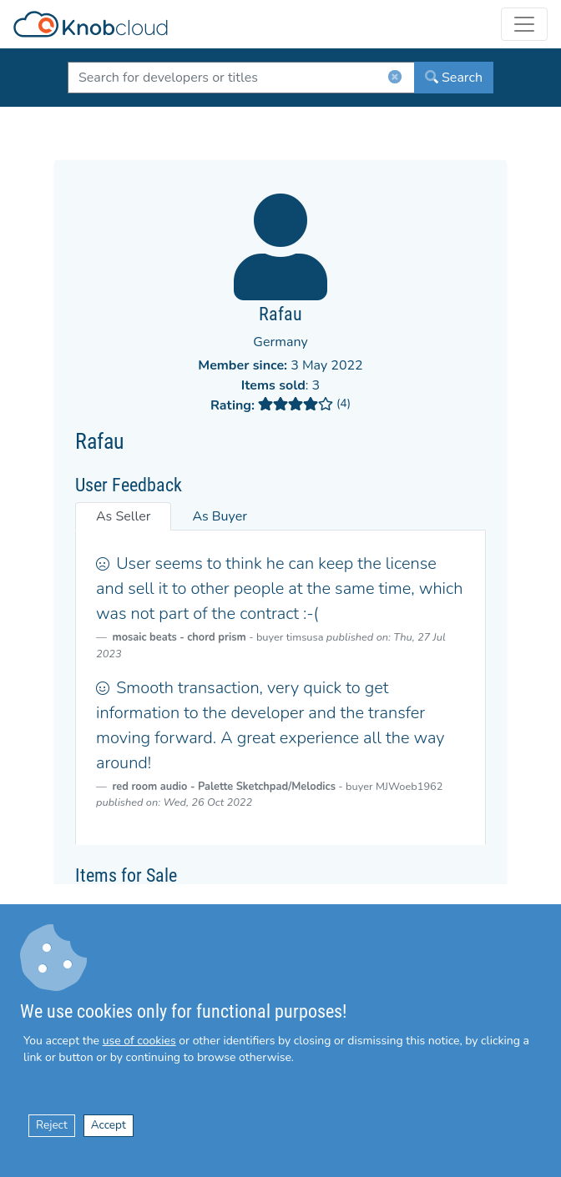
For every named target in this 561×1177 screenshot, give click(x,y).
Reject (52, 1125)
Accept (108, 1125)
